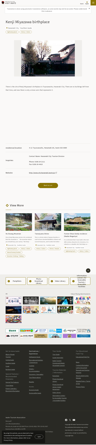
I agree (39, 436)
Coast (7, 367)
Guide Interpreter (57, 358)
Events (31, 382)
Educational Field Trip (82, 357)
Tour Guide (56, 355)
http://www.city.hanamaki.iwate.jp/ (43, 173)
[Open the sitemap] (93, 2)
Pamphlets (55, 376)
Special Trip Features (12, 383)
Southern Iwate (10, 363)
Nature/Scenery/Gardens (14, 252)
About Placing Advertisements (80, 294)
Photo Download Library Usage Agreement (57, 387)
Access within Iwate (35, 393)
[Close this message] (89, 8)
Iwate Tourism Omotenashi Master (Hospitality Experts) (58, 363)
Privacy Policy (80, 387)
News (77, 362)
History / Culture (25, 32)
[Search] (81, 2)
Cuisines (31, 366)
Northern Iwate (10, 370)
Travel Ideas (9, 386)
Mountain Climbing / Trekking (15, 256)
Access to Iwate (34, 390)
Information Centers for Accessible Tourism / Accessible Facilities (59, 398)
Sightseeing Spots (12, 32)
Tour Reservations (35, 378)
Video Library (56, 393)
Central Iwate (10, 360)
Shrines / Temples (54, 249)
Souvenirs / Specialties (36, 375)
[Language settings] (87, 3)
